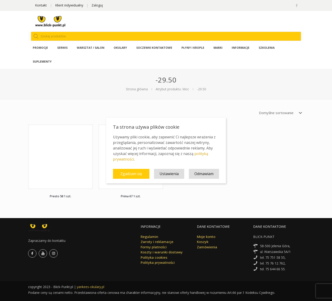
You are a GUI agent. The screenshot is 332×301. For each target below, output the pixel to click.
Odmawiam (203, 173)
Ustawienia (169, 173)
